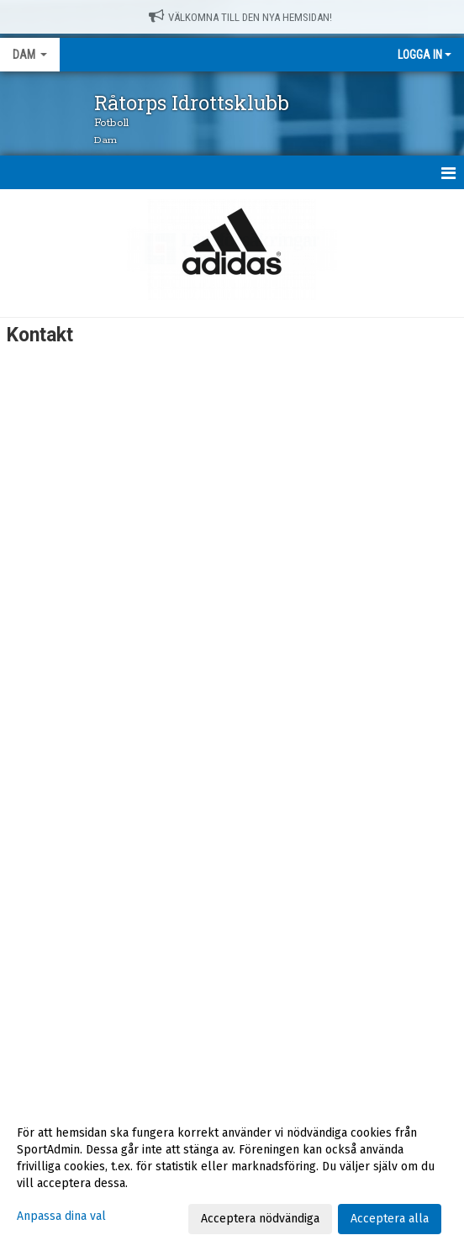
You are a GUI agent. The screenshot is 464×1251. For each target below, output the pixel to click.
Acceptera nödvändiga (260, 1218)
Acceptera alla (390, 1218)
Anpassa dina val (61, 1216)
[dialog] (232, 1175)
